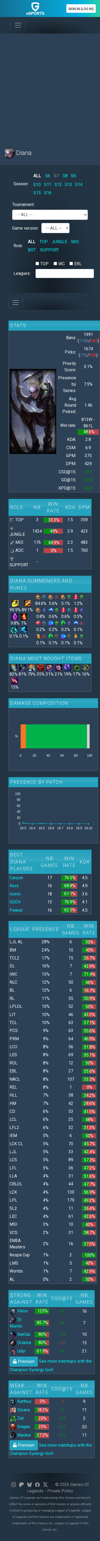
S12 (58, 184)
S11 (47, 184)
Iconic (15, 893)
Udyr (18, 1351)
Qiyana (20, 1409)
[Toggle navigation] (18, 25)
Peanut (16, 910)
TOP (44, 241)
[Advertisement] (49, 87)
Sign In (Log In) (81, 9)
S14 (78, 184)
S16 (47, 192)
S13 (68, 184)
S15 (37, 192)
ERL (78, 263)
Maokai (20, 1435)
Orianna (20, 1342)
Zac (17, 1418)
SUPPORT (49, 249)
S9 (73, 175)
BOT (32, 249)
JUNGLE (59, 241)
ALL (37, 175)
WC (61, 263)
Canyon (16, 877)
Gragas (20, 1426)
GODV (15, 901)
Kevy (14, 885)
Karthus (20, 1401)
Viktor (19, 1310)
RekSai (20, 1334)
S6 (47, 175)
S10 (37, 184)
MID (75, 241)
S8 (65, 175)
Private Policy (60, 1490)
